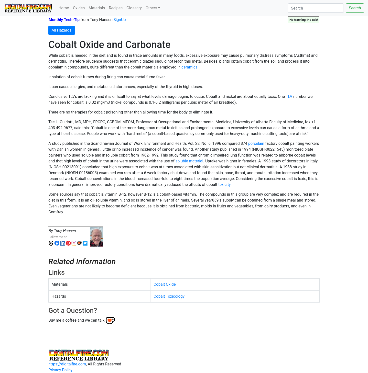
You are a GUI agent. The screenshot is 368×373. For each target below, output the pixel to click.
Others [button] (151, 8)
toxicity (224, 184)
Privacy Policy (60, 370)
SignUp (119, 19)
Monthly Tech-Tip (64, 19)
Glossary (134, 8)
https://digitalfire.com (67, 364)
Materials (97, 8)
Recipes (115, 8)
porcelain (256, 143)
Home (63, 8)
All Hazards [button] (62, 30)
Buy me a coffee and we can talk (76, 320)
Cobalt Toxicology (169, 296)
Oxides (79, 8)
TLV (289, 96)
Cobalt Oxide (165, 284)
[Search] (316, 8)
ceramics (189, 67)
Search (355, 8)
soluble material (189, 161)
